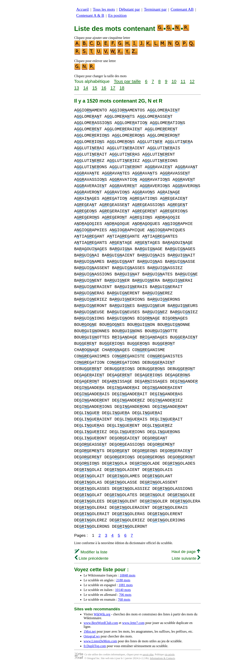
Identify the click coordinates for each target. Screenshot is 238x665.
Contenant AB (182, 9)
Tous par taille (127, 81)
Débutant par (129, 9)
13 (76, 87)
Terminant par (155, 9)
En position (117, 15)
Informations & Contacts (162, 658)
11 (183, 81)
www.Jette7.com (133, 623)
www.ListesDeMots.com (100, 641)
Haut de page (185, 551)
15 (94, 87)
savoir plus (148, 654)
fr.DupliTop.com (95, 646)
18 (122, 87)
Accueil (82, 9)
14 (85, 87)
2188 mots (123, 580)
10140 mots (123, 590)
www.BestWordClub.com (101, 623)
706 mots (125, 594)
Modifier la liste (91, 552)
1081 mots (126, 585)
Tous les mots (104, 9)
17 (112, 87)
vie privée (169, 654)
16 (103, 87)
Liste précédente (91, 558)
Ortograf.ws (92, 636)
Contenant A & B (90, 15)
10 (173, 81)
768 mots (124, 599)
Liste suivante (186, 558)
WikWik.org (102, 614)
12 (192, 81)
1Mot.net (90, 631)
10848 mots (127, 575)
